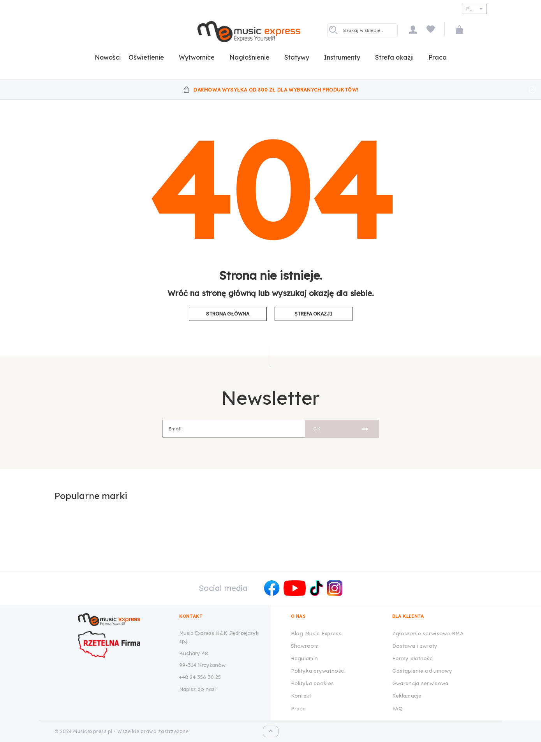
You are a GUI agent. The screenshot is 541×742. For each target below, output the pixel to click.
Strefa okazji (313, 314)
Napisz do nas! (197, 689)
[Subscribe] (342, 429)
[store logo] (249, 31)
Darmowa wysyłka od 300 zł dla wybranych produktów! (276, 90)
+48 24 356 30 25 (200, 677)
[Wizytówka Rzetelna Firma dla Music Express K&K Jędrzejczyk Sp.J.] (122, 644)
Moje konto (413, 29)
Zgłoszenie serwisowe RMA (427, 633)
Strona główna (227, 314)
